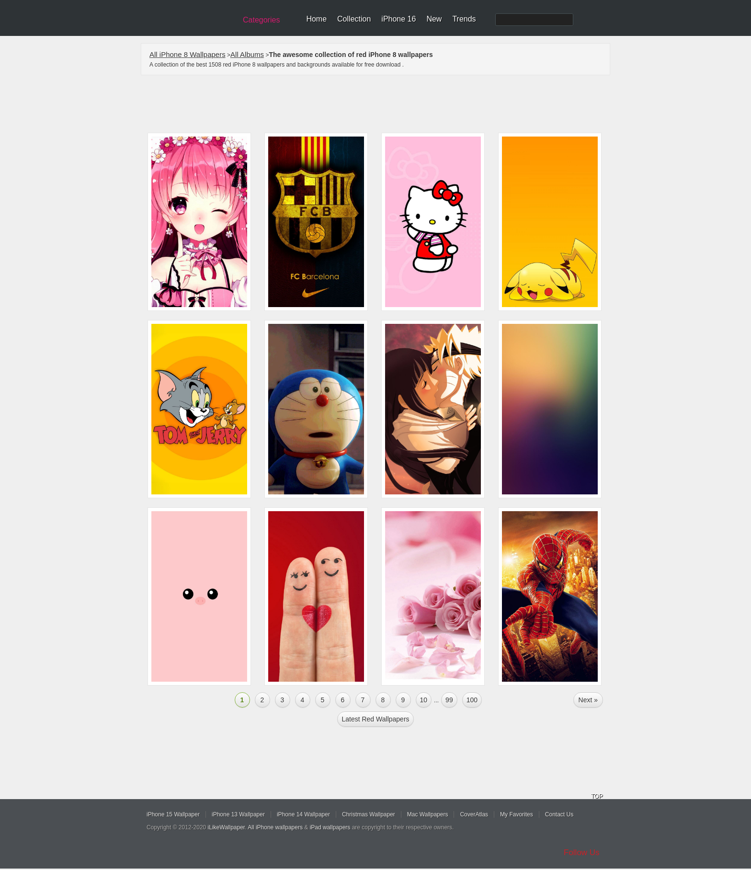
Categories (261, 20)
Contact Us (559, 814)
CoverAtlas (474, 814)
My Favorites (516, 814)
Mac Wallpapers (427, 814)
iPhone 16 (398, 19)
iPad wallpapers (330, 827)
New (434, 19)
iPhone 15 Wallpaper (173, 814)
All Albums (247, 54)
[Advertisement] (381, 104)
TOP (597, 796)
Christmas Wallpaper (368, 814)
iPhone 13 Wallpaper (238, 814)
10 (424, 700)
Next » (588, 700)
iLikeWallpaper (226, 827)
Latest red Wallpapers (375, 719)
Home (316, 19)
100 (472, 700)
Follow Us (582, 852)
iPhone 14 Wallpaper (303, 814)
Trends (464, 19)
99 (449, 700)
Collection (354, 19)
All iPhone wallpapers (275, 827)
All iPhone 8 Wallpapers (187, 54)
